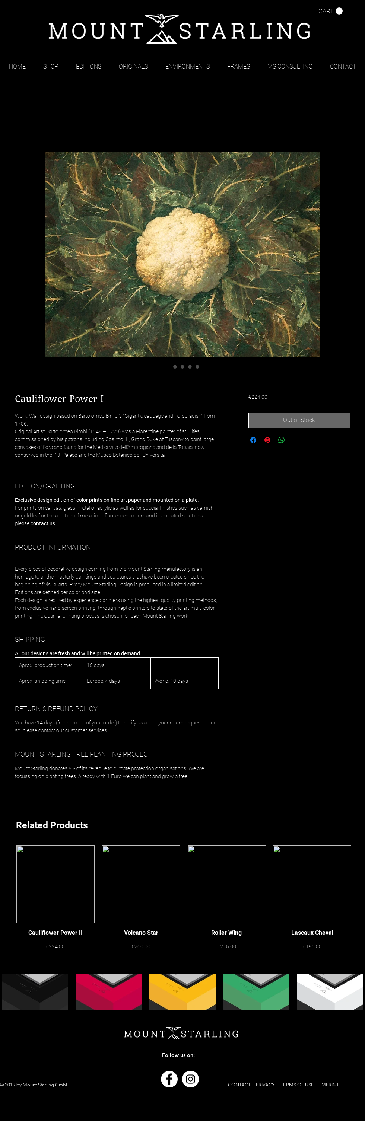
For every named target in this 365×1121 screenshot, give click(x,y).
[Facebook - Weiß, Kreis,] (169, 1079)
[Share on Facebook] (253, 440)
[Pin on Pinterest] (267, 440)
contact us (43, 523)
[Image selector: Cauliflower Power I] (167, 366)
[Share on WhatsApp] (281, 440)
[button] (330, 11)
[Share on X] (295, 440)
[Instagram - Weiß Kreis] (190, 1079)
